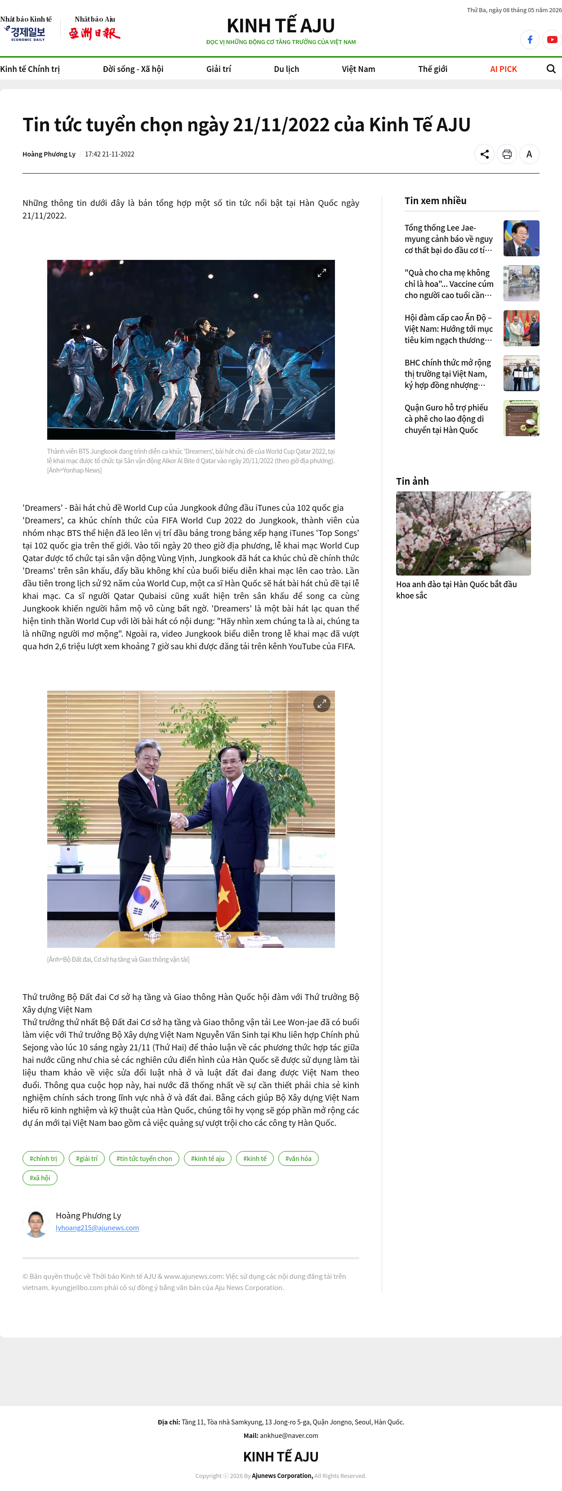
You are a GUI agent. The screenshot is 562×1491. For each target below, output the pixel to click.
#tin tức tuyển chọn (144, 1158)
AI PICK (504, 68)
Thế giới (432, 68)
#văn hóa (298, 1158)
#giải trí (87, 1158)
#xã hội (40, 1177)
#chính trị (43, 1158)
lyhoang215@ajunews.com (97, 1227)
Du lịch (286, 68)
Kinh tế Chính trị (30, 68)
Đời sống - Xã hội (133, 68)
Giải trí (218, 68)
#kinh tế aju (207, 1158)
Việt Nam (358, 68)
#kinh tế (255, 1158)
